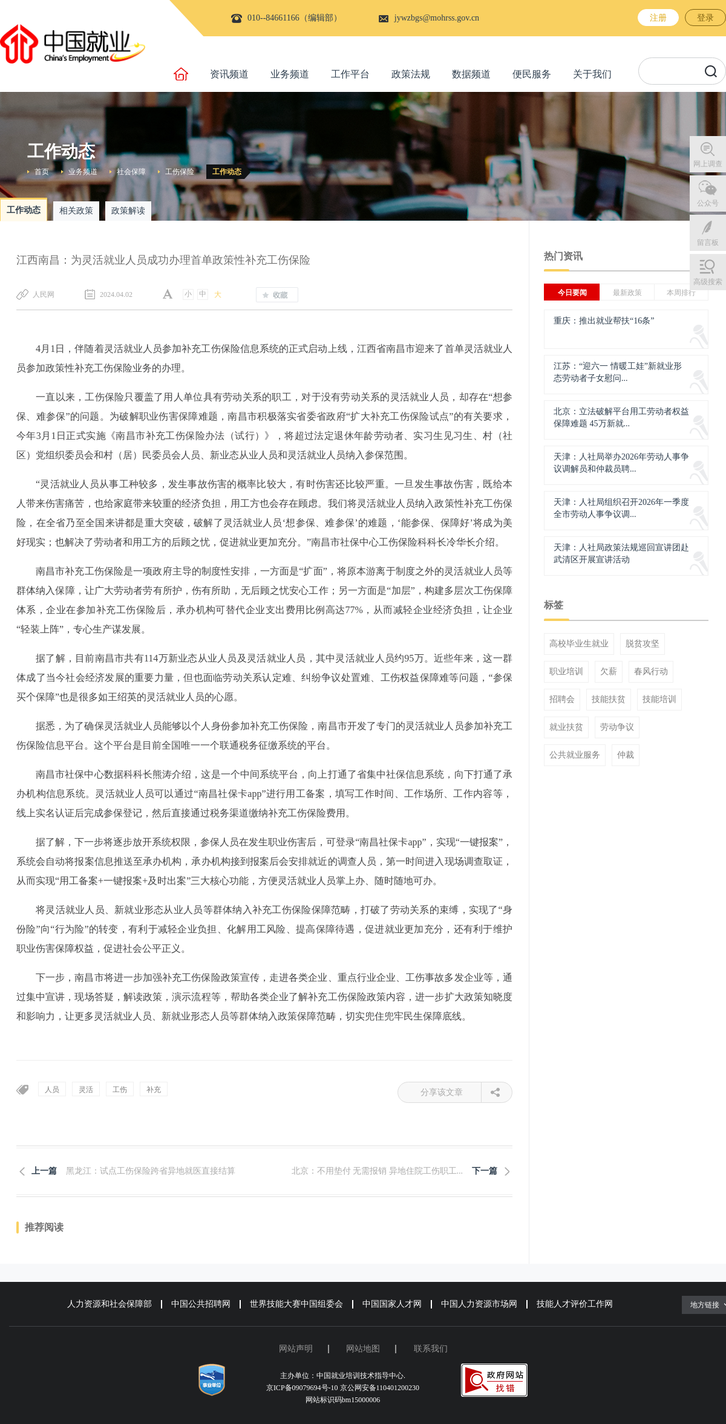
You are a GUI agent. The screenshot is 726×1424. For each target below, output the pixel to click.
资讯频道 (229, 74)
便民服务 (531, 74)
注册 (658, 17)
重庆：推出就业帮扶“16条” (604, 320)
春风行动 (651, 672)
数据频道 (471, 74)
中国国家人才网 (392, 1304)
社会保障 (131, 171)
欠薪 (608, 672)
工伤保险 (179, 171)
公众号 (708, 203)
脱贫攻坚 (642, 644)
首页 (41, 171)
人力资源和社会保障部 (109, 1304)
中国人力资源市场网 (479, 1304)
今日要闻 (572, 292)
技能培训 (659, 699)
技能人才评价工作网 (575, 1304)
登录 (705, 17)
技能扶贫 (609, 699)
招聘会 (562, 699)
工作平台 (350, 74)
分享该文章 (451, 1092)
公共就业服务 (574, 755)
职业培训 (566, 672)
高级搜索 (707, 282)
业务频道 (289, 74)
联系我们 (431, 1348)
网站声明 (296, 1348)
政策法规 (410, 74)
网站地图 (363, 1348)
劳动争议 (617, 727)
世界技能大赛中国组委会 (296, 1304)
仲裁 (625, 755)
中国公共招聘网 (201, 1304)
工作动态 (226, 171)
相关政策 (76, 210)
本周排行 (681, 292)
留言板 (708, 242)
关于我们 (592, 74)
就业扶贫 (566, 727)
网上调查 (707, 164)
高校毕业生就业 (579, 644)
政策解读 (128, 210)
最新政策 (627, 292)
